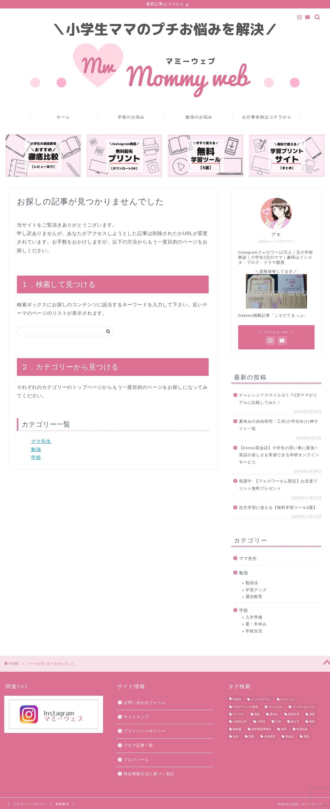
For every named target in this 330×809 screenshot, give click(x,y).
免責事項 (62, 804)
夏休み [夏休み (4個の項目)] (274, 715)
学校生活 (254, 632)
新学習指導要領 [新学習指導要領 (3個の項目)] (261, 730)
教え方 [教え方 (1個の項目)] (295, 722)
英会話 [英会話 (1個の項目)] (289, 737)
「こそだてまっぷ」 (289, 316)
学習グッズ (256, 591)
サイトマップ (136, 718)
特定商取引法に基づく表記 (149, 775)
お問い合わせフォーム (145, 703)
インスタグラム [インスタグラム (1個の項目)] (261, 700)
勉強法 (252, 584)
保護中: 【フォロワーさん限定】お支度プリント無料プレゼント (278, 485)
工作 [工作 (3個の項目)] (278, 722)
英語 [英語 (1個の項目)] (306, 737)
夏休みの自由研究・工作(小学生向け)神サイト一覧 (278, 426)
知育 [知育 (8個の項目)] (284, 730)
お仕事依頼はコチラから (267, 117)
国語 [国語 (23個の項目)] (257, 715)
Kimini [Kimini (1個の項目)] (237, 700)
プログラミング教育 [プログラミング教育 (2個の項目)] (245, 707)
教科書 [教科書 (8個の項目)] (237, 730)
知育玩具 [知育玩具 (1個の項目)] (302, 730)
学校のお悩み (131, 117)
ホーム (63, 117)
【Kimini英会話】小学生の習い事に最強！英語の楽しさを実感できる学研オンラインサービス (279, 456)
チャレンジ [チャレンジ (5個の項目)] (287, 700)
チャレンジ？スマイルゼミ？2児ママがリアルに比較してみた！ (278, 399)
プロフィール (136, 761)
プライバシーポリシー (145, 732)
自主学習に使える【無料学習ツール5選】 (278, 508)
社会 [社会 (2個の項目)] (235, 737)
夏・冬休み (256, 625)
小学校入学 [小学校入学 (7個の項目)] (240, 722)
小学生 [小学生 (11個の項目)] (261, 722)
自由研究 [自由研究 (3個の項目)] (269, 737)
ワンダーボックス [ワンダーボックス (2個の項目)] (303, 707)
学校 (36, 458)
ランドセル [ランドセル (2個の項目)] (275, 707)
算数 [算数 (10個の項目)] (251, 737)
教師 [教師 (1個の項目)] (312, 722)
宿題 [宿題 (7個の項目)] (312, 715)
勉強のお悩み (199, 117)
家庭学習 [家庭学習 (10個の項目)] (293, 715)
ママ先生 (41, 442)
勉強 (36, 450)
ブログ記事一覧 (138, 746)
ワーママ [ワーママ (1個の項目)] (238, 715)
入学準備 (254, 618)
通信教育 (254, 597)
